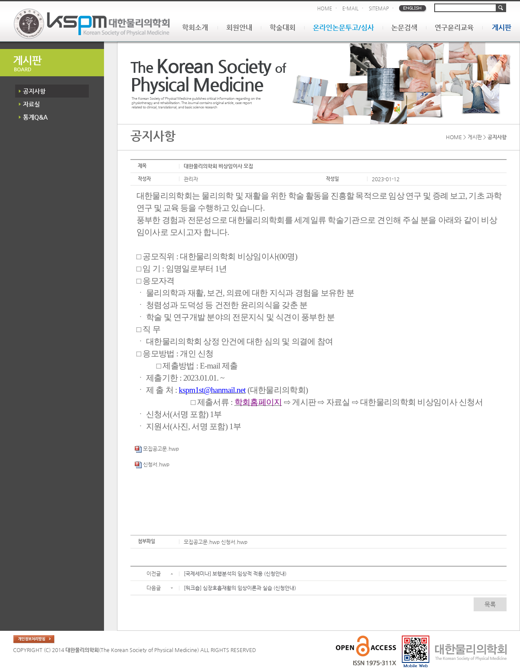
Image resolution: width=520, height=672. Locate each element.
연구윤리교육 (454, 27)
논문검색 (404, 27)
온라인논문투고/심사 (343, 27)
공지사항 (34, 91)
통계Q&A (35, 117)
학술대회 (283, 27)
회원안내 (239, 27)
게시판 (501, 27)
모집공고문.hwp (157, 449)
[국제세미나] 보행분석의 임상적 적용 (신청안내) (235, 574)
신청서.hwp (152, 464)
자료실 (31, 104)
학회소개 (195, 27)
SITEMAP (379, 8)
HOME (324, 8)
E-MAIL (350, 8)
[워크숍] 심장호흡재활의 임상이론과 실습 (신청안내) (240, 588)
